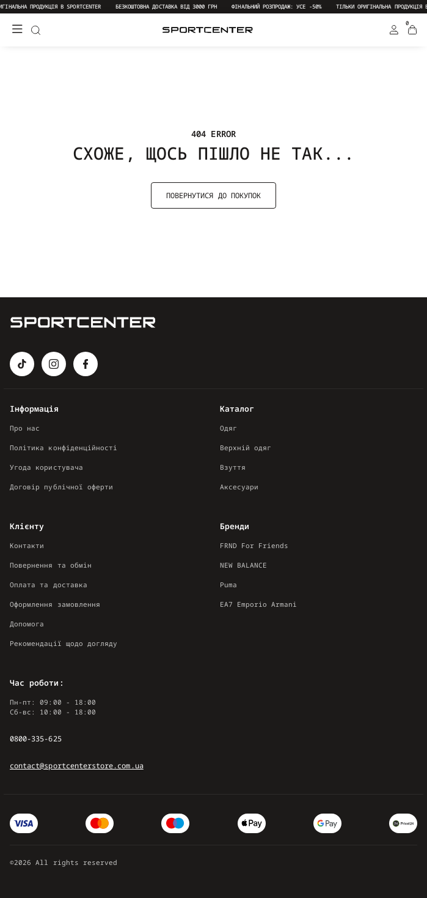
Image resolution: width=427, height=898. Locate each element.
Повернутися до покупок (213, 195)
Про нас (25, 427)
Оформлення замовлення (55, 604)
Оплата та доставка (48, 584)
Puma (228, 584)
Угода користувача (46, 467)
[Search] (35, 30)
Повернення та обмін (51, 565)
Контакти (27, 545)
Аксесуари (239, 486)
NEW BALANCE (244, 565)
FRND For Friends (254, 545)
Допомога (27, 623)
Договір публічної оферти (61, 486)
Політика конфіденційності (63, 447)
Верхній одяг (246, 447)
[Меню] (17, 30)
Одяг (228, 427)
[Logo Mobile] (208, 30)
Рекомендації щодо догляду (63, 643)
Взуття (233, 467)
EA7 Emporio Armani (258, 604)
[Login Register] (394, 30)
